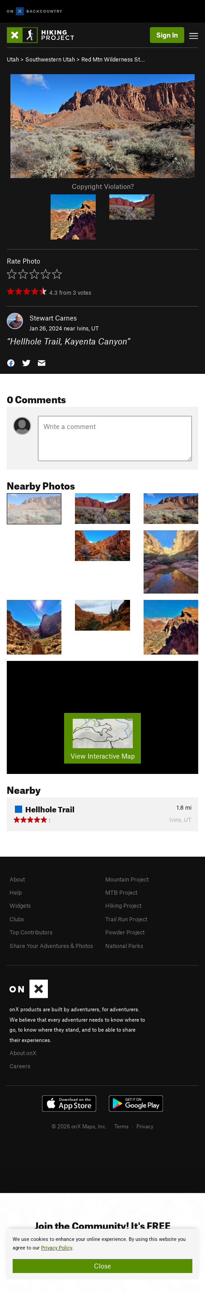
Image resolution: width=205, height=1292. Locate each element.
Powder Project (124, 932)
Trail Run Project (126, 919)
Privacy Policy (56, 1248)
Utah (13, 59)
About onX (23, 1052)
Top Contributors (30, 932)
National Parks (124, 945)
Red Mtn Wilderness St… (113, 59)
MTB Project (121, 892)
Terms (121, 1126)
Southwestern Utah (50, 59)
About (17, 879)
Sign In (167, 35)
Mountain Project (127, 879)
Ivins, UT (88, 328)
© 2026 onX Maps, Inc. (79, 1126)
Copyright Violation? (103, 186)
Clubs (16, 919)
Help (15, 892)
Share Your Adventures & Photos (51, 945)
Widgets (20, 905)
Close (102, 1266)
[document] (102, 1254)
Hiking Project (123, 905)
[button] (11, 362)
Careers (19, 1066)
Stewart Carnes (53, 318)
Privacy (145, 1126)
